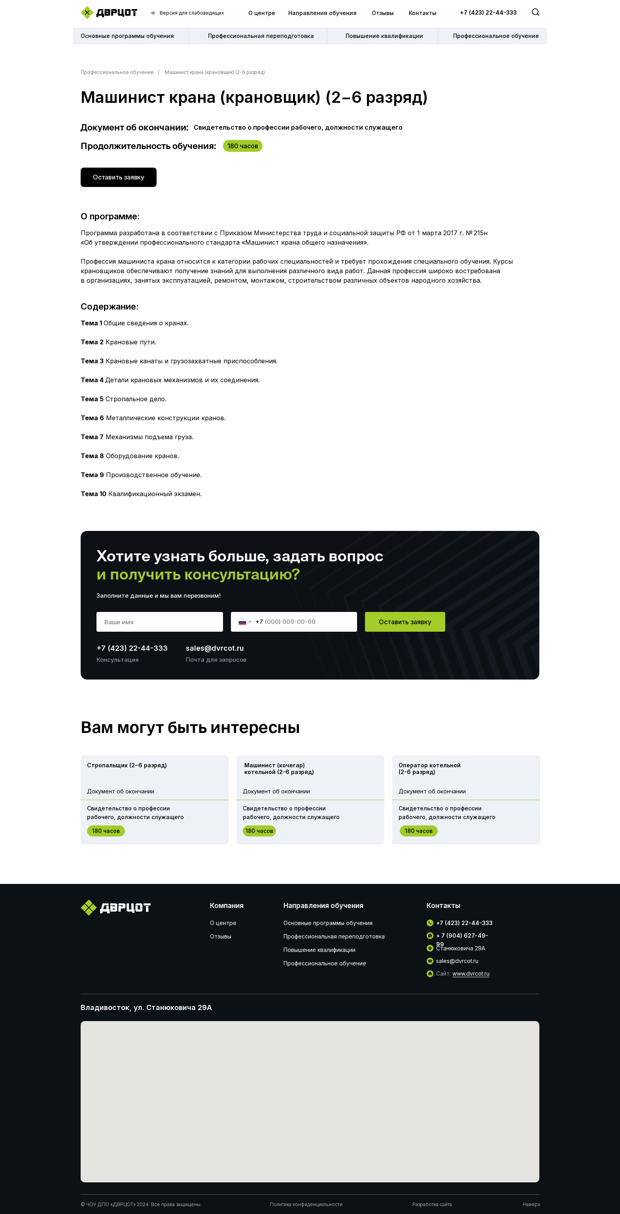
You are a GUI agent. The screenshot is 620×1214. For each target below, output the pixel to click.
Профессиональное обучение (117, 72)
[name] (159, 622)
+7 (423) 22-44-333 (488, 12)
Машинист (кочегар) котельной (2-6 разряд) (279, 768)
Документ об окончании (120, 791)
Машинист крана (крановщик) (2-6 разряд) (215, 72)
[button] (119, 177)
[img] (109, 12)
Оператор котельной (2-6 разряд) (430, 768)
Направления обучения (322, 12)
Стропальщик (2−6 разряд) (127, 765)
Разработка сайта (432, 1204)
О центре (261, 12)
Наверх (531, 1204)
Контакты (423, 12)
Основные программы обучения (328, 922)
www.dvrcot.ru (471, 973)
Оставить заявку (405, 622)
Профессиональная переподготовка (334, 936)
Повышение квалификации (319, 949)
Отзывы (383, 12)
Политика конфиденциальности (306, 1204)
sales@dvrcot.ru (215, 648)
